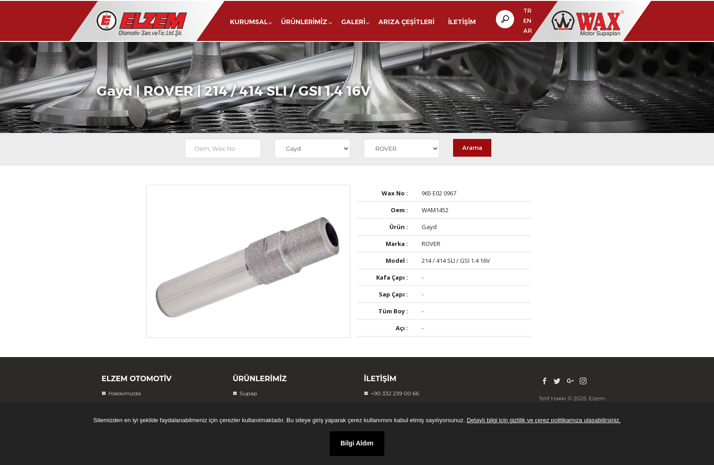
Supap (248, 393)
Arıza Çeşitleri (406, 22)
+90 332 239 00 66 (395, 393)
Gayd (115, 93)
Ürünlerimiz (304, 22)
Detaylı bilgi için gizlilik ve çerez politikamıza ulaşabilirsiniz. (544, 420)
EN (527, 20)
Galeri (353, 22)
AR (527, 30)
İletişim (462, 22)
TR (527, 10)
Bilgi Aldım (357, 443)
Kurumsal (249, 22)
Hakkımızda (124, 393)
